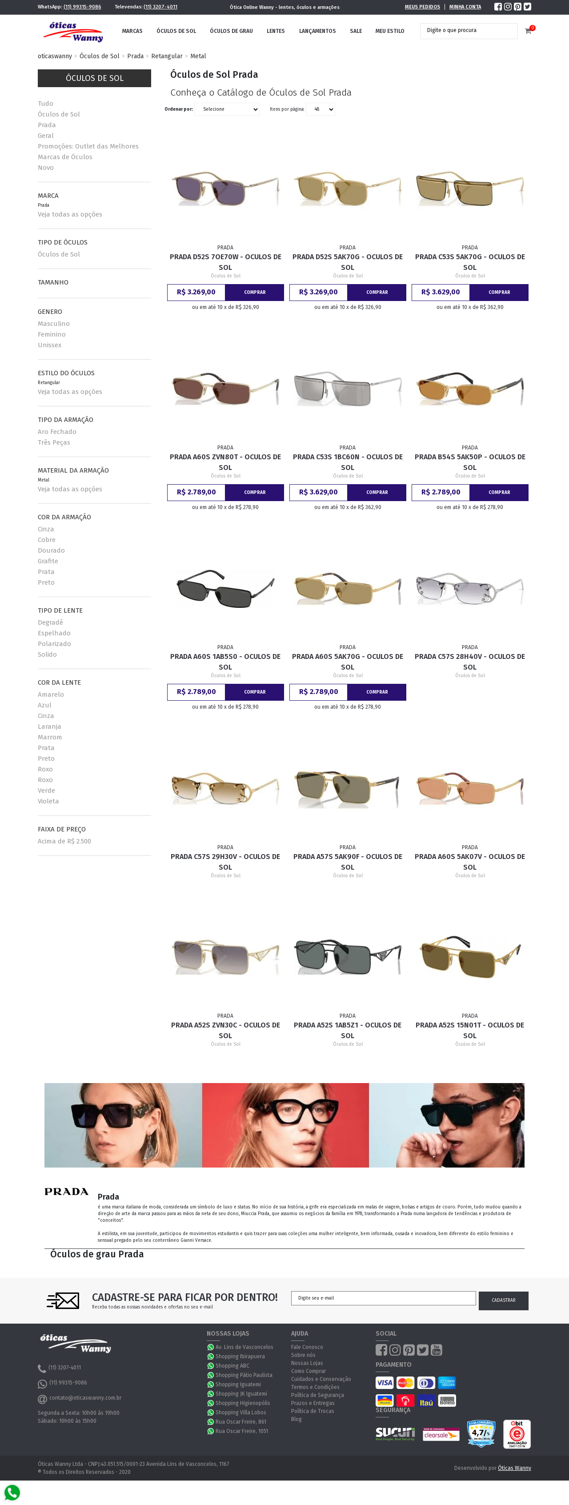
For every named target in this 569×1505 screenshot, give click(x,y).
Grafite (48, 561)
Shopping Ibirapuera (240, 1356)
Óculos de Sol (176, 31)
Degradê (50, 622)
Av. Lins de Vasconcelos (244, 1347)
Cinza (46, 529)
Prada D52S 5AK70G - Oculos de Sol (348, 262)
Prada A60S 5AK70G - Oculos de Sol (347, 661)
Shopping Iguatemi (238, 1384)
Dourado (51, 550)
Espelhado (54, 633)
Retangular (167, 56)
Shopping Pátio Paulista (244, 1375)
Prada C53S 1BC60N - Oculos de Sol (348, 462)
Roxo (45, 769)
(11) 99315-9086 (82, 7)
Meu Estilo (390, 31)
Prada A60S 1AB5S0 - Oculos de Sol (225, 661)
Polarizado (54, 644)
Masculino (54, 324)
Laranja (49, 726)
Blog (296, 1419)
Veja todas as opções (70, 214)
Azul (45, 705)
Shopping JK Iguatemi (241, 1394)
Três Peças (54, 442)
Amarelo (51, 694)
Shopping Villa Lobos (241, 1412)
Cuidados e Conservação (321, 1379)
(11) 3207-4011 (160, 7)
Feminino (52, 334)
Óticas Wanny (514, 1468)
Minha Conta (465, 7)
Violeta (48, 801)
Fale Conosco (307, 1347)
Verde (46, 791)
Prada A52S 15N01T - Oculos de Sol (470, 1030)
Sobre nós (303, 1355)
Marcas (132, 31)
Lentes (276, 31)
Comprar (255, 292)
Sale (356, 31)
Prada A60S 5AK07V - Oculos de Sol (470, 861)
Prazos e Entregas (313, 1403)
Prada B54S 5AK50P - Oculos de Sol (470, 462)
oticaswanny (55, 56)
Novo (46, 168)
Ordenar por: (178, 109)
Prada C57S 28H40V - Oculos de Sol (470, 661)
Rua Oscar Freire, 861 (241, 1422)
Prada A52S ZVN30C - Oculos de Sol (225, 1030)
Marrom (50, 737)
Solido (47, 654)
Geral (46, 136)
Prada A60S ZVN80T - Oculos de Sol (225, 462)
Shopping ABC (232, 1366)
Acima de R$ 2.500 (64, 841)
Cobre (47, 540)
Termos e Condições (315, 1387)
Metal (198, 56)
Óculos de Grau (231, 31)
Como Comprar (308, 1371)
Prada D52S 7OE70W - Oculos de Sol (225, 262)
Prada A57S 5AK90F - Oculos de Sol (347, 861)
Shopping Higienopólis (243, 1403)
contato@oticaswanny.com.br (79, 1399)
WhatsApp (211, 1347)
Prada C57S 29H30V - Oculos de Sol (225, 861)
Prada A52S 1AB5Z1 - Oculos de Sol (347, 1030)
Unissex (49, 345)
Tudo (45, 104)
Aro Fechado (57, 432)
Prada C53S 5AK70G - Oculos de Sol (470, 262)
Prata (46, 572)
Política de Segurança (317, 1395)
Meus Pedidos (422, 7)
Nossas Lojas (307, 1363)
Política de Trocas (312, 1411)
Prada (135, 56)
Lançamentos (317, 31)
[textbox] (462, 30)
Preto (46, 582)
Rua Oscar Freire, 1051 (242, 1431)
